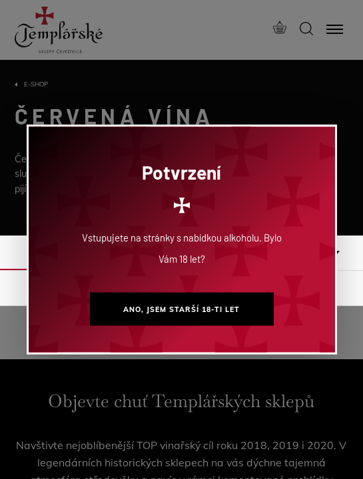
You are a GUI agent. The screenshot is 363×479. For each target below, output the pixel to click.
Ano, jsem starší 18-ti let (181, 309)
